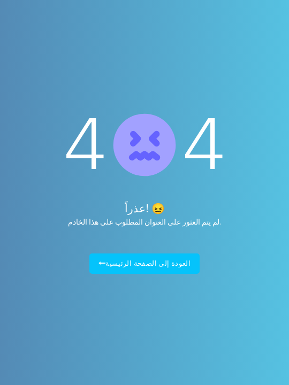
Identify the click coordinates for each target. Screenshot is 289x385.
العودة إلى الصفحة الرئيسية (144, 263)
